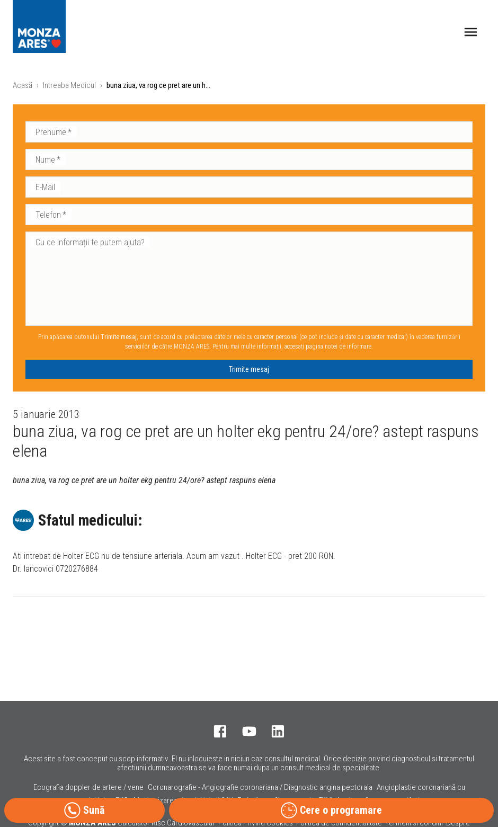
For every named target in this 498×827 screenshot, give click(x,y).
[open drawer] (470, 32)
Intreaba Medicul (69, 85)
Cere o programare (331, 810)
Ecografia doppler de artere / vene (88, 787)
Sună (84, 810)
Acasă (22, 85)
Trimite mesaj (249, 369)
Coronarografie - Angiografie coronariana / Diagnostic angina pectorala (260, 787)
